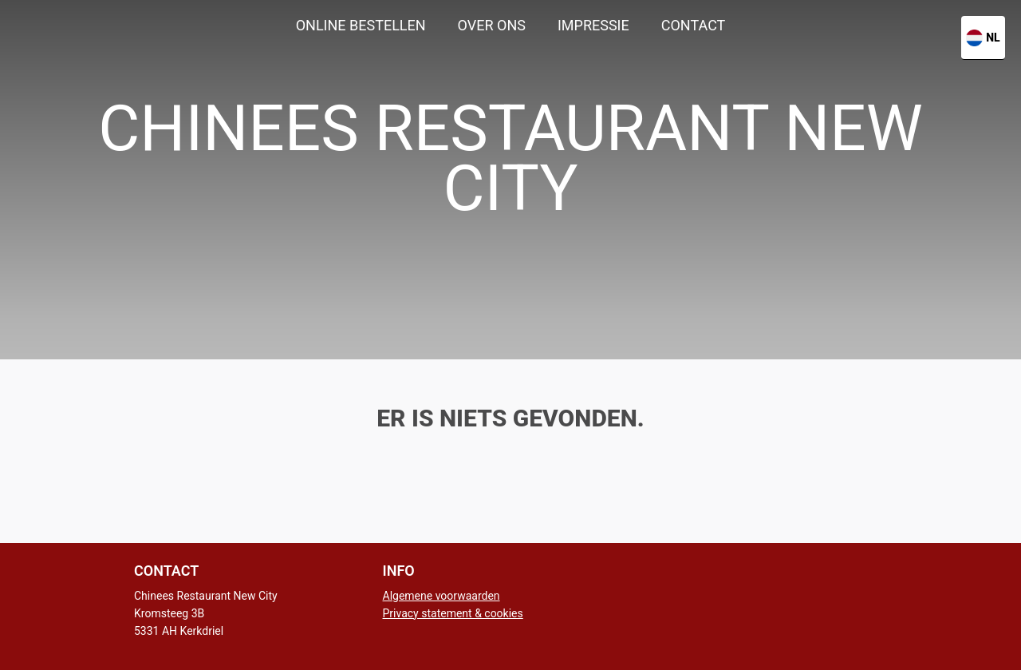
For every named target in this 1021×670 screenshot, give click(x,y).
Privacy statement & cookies (453, 613)
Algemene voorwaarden (441, 595)
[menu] (510, 25)
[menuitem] (361, 26)
